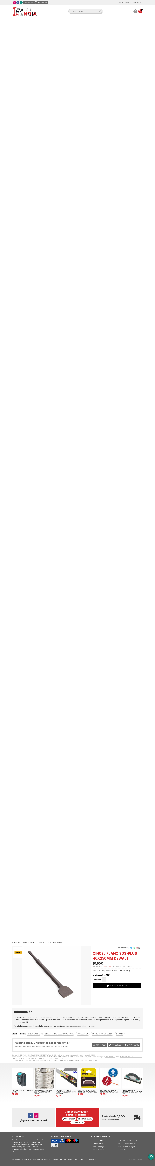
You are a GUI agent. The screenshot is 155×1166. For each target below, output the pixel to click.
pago (110, 966)
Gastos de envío (98, 1150)
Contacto (122, 1150)
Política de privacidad (40, 1159)
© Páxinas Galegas (136, 1159)
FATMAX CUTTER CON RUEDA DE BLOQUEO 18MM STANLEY (66, 1091)
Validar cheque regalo (127, 1147)
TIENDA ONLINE (110, 1057)
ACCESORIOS (20, 1058)
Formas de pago (98, 1147)
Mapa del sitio (17, 1159)
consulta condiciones (110, 1119)
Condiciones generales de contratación (71, 1159)
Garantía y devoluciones (128, 1140)
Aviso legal (27, 1159)
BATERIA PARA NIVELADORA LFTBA (22, 1091)
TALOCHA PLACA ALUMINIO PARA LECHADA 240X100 (132, 1091)
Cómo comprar (97, 1140)
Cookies (53, 1159)
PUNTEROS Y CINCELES (36, 1058)
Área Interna (92, 1159)
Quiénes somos (98, 1143)
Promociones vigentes (127, 1143)
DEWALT (56, 1058)
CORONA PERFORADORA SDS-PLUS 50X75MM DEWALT (43, 1091)
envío (104, 966)
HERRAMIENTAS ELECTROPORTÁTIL (131, 1057)
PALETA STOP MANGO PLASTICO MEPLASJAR (109, 1091)
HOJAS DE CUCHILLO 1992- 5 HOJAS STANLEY (87, 1091)
